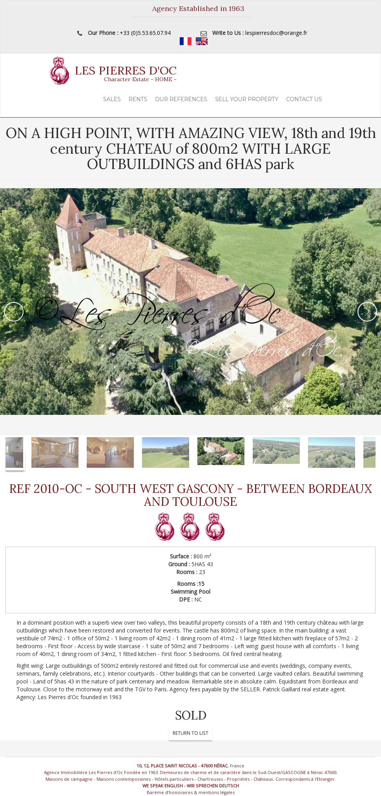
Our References (181, 99)
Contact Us (304, 99)
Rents (138, 99)
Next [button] (367, 312)
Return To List (190, 733)
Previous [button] (14, 312)
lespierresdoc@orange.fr (276, 32)
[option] (190, 311)
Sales (112, 99)
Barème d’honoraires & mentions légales (191, 792)
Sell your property (246, 99)
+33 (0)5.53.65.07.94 (145, 32)
